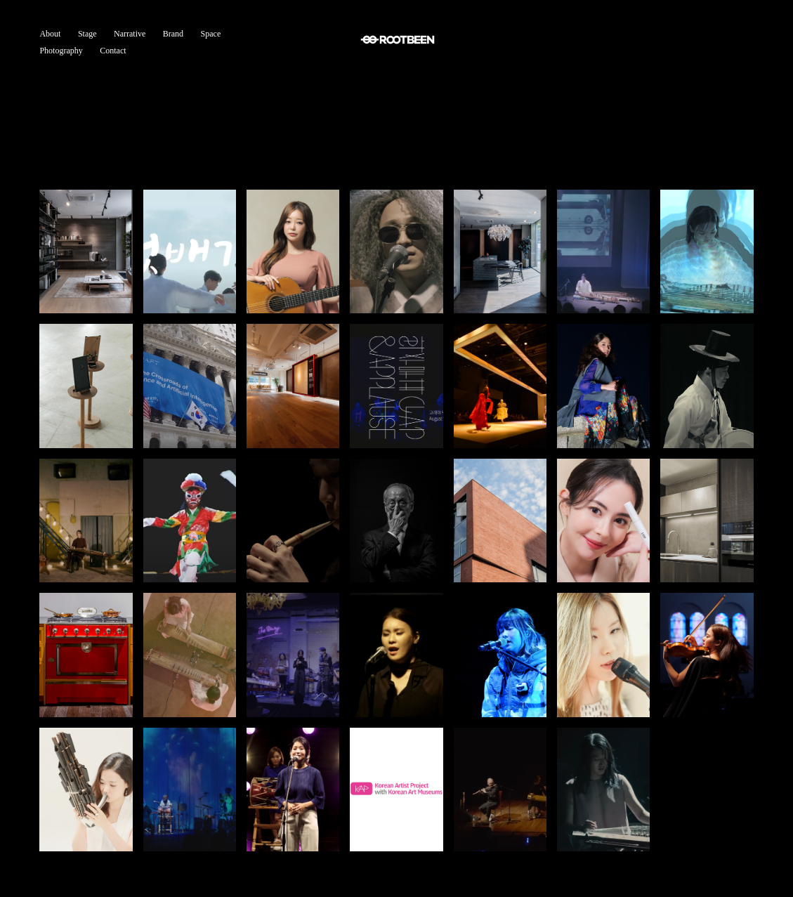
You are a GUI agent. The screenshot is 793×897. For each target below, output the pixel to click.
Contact (113, 50)
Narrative (129, 34)
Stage (87, 34)
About (49, 34)
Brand (173, 34)
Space (211, 34)
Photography (60, 50)
